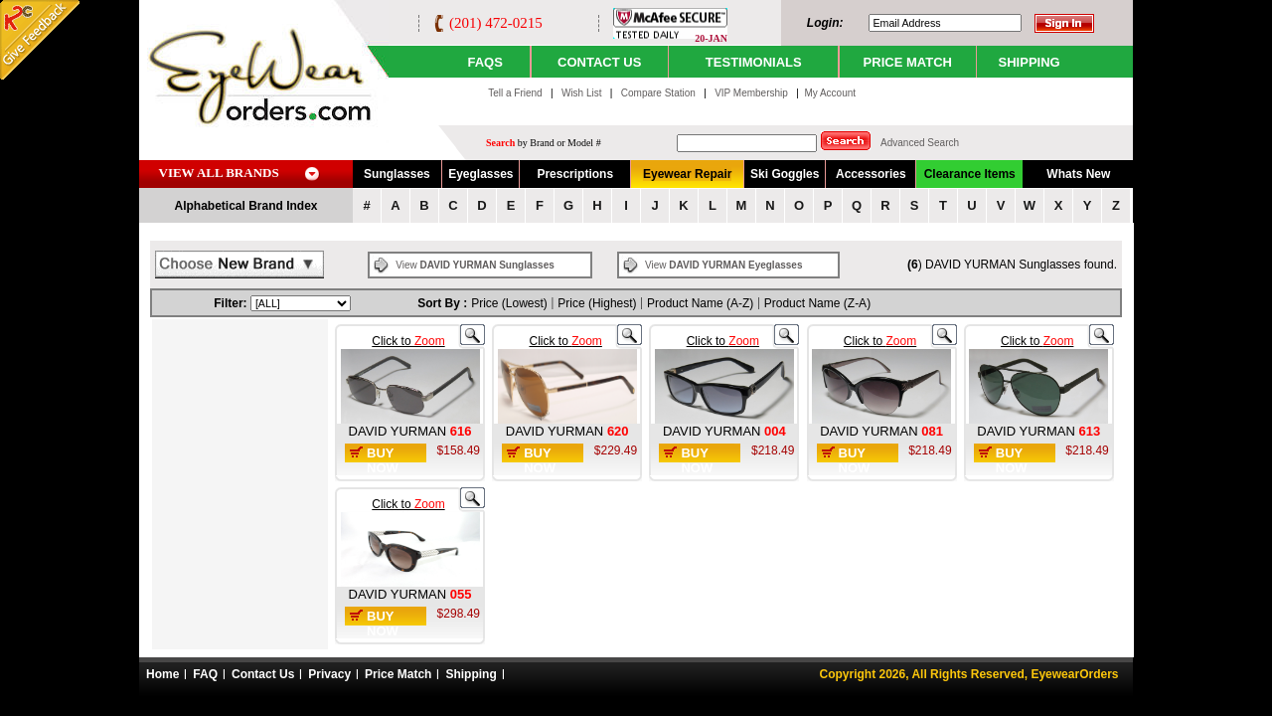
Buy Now (382, 460)
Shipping (470, 674)
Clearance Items (970, 174)
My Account (830, 93)
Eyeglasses (480, 174)
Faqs (484, 62)
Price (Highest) (596, 303)
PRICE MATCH (908, 62)
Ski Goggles (784, 174)
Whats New (1078, 174)
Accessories (871, 174)
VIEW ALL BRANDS (219, 172)
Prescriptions (575, 174)
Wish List (582, 93)
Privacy (329, 674)
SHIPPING (1029, 62)
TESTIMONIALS (754, 62)
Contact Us (263, 674)
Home (162, 674)
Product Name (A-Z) (700, 303)
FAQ (205, 674)
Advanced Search (919, 142)
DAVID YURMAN (399, 431)
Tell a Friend (515, 93)
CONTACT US (599, 62)
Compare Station (660, 93)
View (475, 265)
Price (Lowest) (509, 303)
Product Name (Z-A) (817, 303)
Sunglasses (397, 174)
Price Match (398, 674)
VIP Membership (751, 93)
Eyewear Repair (687, 174)
